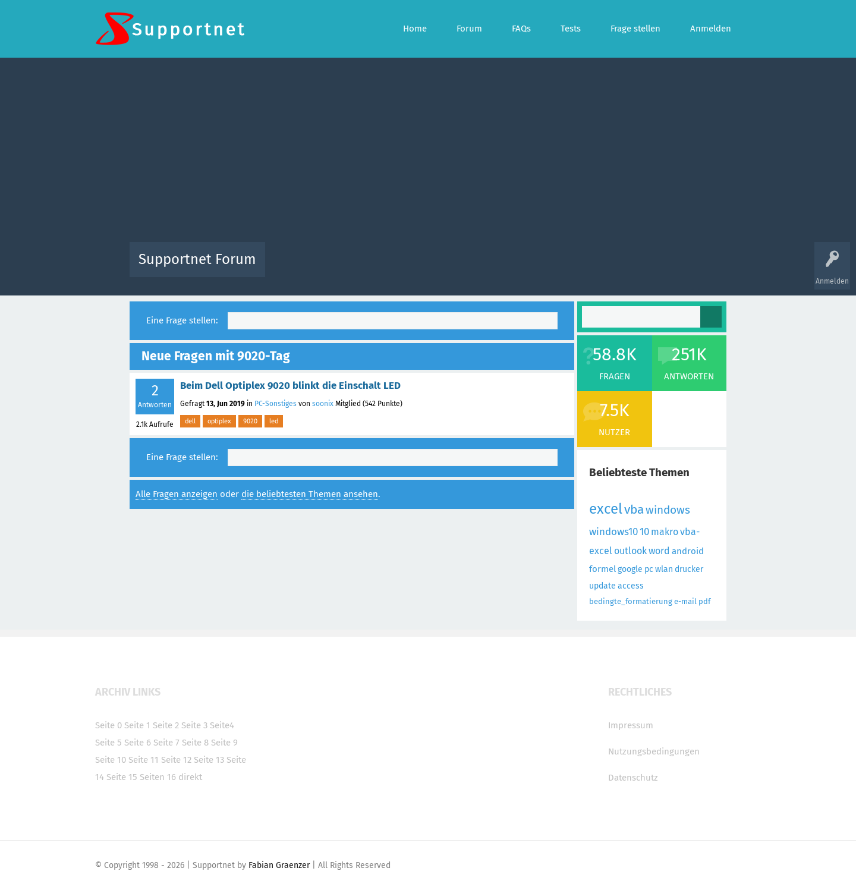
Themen (492, 267)
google (630, 569)
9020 (250, 420)
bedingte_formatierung (630, 601)
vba (634, 509)
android (688, 551)
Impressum (630, 725)
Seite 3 (194, 725)
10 (644, 532)
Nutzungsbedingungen (654, 751)
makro (664, 531)
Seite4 (222, 725)
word (659, 550)
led (273, 420)
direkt (190, 777)
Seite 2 (166, 725)
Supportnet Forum (197, 259)
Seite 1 (137, 725)
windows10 (613, 532)
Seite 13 (209, 759)
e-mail (685, 601)
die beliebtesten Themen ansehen (309, 494)
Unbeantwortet (443, 267)
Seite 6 (137, 742)
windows (668, 510)
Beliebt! (394, 267)
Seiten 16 (158, 777)
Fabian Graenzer (279, 865)
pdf (704, 601)
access (631, 586)
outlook (630, 550)
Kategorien (533, 267)
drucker (689, 569)
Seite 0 (108, 725)
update (602, 586)
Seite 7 (166, 742)
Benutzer (577, 267)
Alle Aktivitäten (298, 267)
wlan (664, 569)
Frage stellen (622, 267)
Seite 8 (195, 742)
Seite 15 (121, 777)
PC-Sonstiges (275, 404)
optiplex (219, 420)
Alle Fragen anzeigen (177, 494)
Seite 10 (110, 759)
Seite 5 (108, 742)
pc (648, 569)
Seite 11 (143, 759)
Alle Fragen (352, 267)
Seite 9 (224, 742)
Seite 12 (176, 759)
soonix (322, 404)
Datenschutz (633, 777)
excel (605, 509)
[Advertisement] (428, 153)
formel (602, 569)
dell (190, 420)
